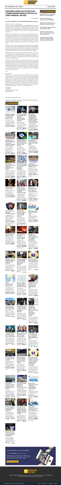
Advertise (50, 483)
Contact (55, 483)
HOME (6, 6)
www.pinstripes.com (28, 85)
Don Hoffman (7, 88)
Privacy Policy (44, 483)
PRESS (16, 6)
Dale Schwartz (31, 30)
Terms (39, 483)
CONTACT (21, 6)
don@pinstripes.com (9, 91)
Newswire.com (18, 24)
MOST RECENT (11, 6)
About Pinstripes (8, 73)
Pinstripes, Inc (8, 25)
